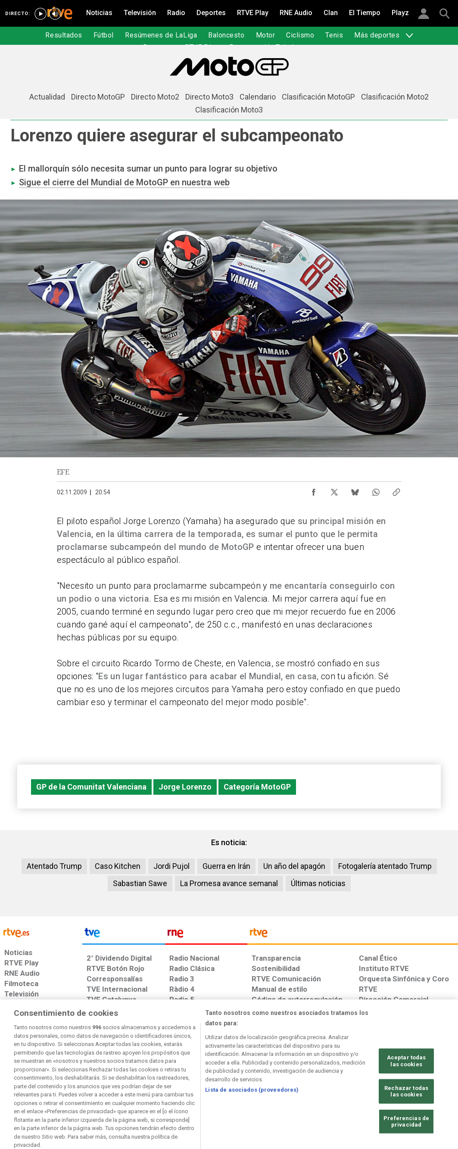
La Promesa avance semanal (229, 883)
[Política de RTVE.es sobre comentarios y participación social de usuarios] (420, 1082)
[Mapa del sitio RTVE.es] (321, 1082)
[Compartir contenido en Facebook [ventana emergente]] (313, 490)
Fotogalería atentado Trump (385, 866)
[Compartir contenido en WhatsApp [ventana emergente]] (375, 490)
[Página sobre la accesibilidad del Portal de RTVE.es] (276, 1082)
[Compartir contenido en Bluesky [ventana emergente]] (355, 490)
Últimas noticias (318, 883)
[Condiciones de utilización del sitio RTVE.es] (18, 1082)
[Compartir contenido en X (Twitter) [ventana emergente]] (334, 490)
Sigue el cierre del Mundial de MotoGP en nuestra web (124, 182)
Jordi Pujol (171, 866)
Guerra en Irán (226, 866)
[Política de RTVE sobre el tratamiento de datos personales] (75, 1082)
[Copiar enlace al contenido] (396, 490)
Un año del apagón (294, 866)
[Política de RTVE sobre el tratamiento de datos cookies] (146, 1082)
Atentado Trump (54, 866)
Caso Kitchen (117, 866)
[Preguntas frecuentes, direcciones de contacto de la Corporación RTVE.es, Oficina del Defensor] (359, 1082)
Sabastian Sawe (140, 883)
